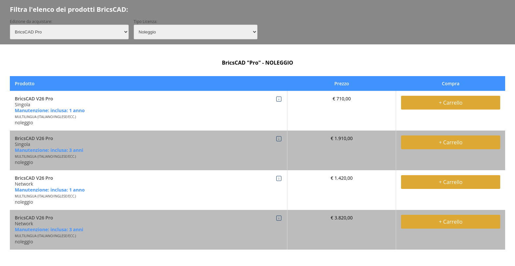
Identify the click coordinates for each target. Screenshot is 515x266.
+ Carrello (450, 102)
